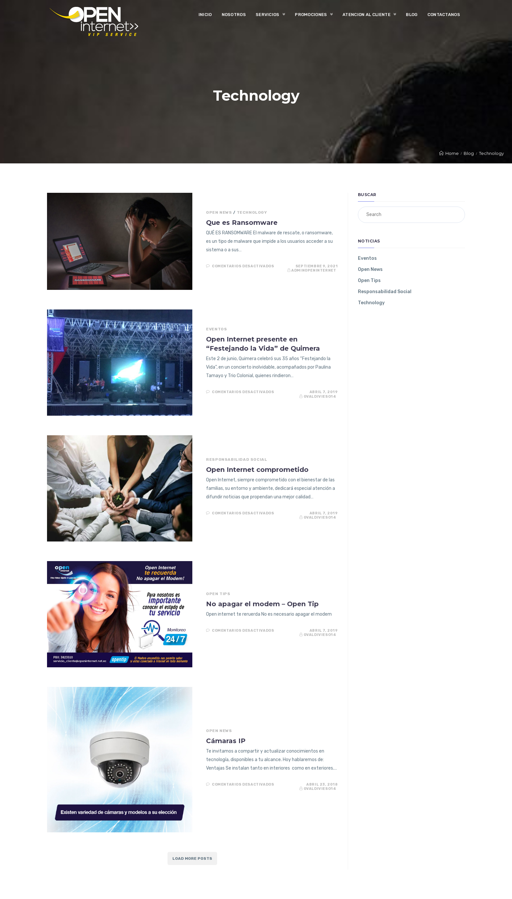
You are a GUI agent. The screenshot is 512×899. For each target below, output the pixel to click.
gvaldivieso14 (320, 396)
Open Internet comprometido (257, 470)
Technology (252, 212)
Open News (219, 212)
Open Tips (218, 593)
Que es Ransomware (242, 222)
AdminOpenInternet (313, 270)
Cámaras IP (226, 741)
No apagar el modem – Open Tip (262, 604)
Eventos (216, 329)
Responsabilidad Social (236, 459)
